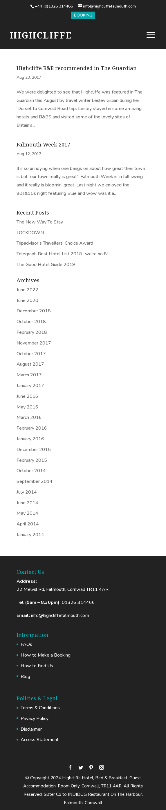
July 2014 (27, 492)
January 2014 (30, 535)
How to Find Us (37, 666)
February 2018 (32, 332)
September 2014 (35, 481)
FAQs (26, 644)
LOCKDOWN (30, 233)
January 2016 (30, 439)
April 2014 (28, 524)
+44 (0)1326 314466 (54, 6)
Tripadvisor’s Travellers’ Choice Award (55, 243)
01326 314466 (78, 602)
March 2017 (29, 375)
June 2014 (27, 503)
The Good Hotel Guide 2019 (46, 264)
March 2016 (29, 417)
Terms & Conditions (40, 708)
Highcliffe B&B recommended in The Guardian (77, 68)
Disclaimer (31, 729)
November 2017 (34, 343)
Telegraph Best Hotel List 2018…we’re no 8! (62, 254)
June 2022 (27, 290)
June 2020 (27, 300)
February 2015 (32, 460)
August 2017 (30, 364)
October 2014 (31, 471)
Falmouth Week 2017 (43, 144)
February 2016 (32, 428)
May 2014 (27, 513)
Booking (83, 15)
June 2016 (27, 396)
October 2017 (31, 354)
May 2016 (27, 407)
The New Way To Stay (40, 222)
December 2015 (34, 449)
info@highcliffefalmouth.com (60, 615)
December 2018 (34, 311)
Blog (25, 676)
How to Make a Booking (46, 655)
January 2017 (30, 385)
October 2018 (31, 321)
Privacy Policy (34, 718)
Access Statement (40, 739)
